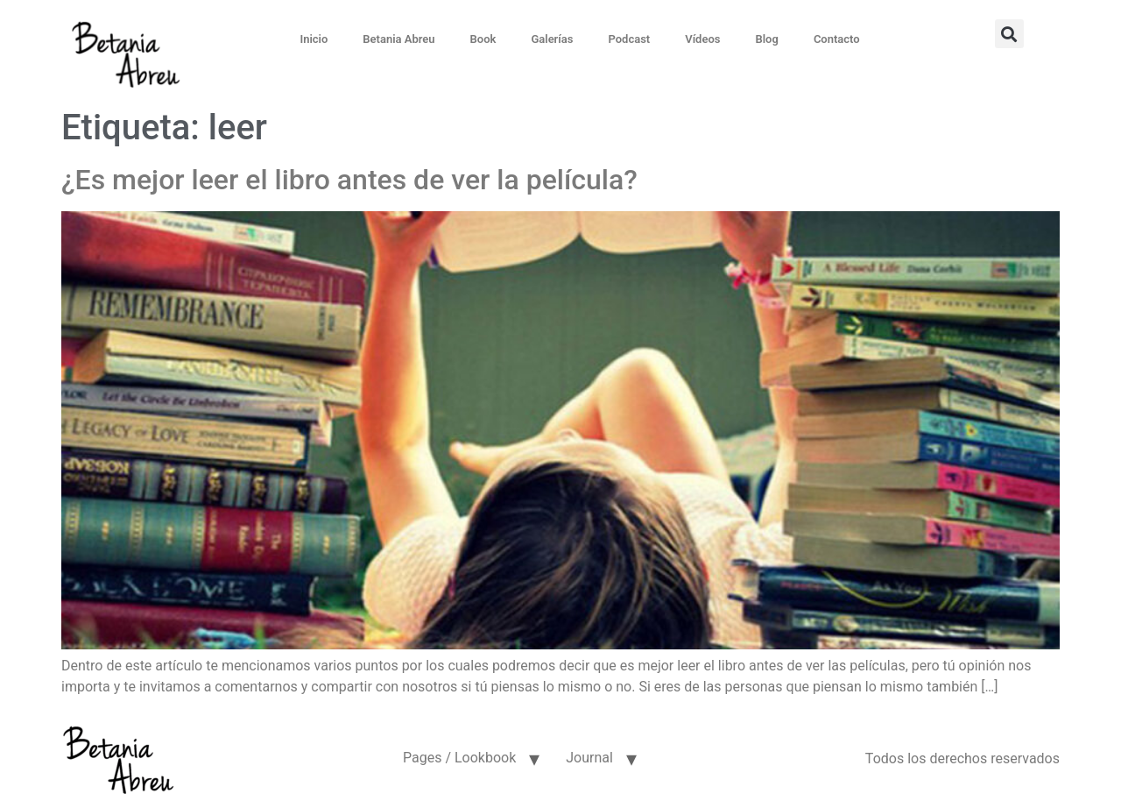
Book (483, 39)
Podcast (629, 39)
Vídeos (702, 39)
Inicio (314, 39)
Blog (766, 39)
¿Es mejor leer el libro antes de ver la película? (349, 179)
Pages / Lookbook (459, 757)
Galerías (552, 39)
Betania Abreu (398, 39)
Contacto (837, 39)
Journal (589, 757)
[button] (1009, 33)
